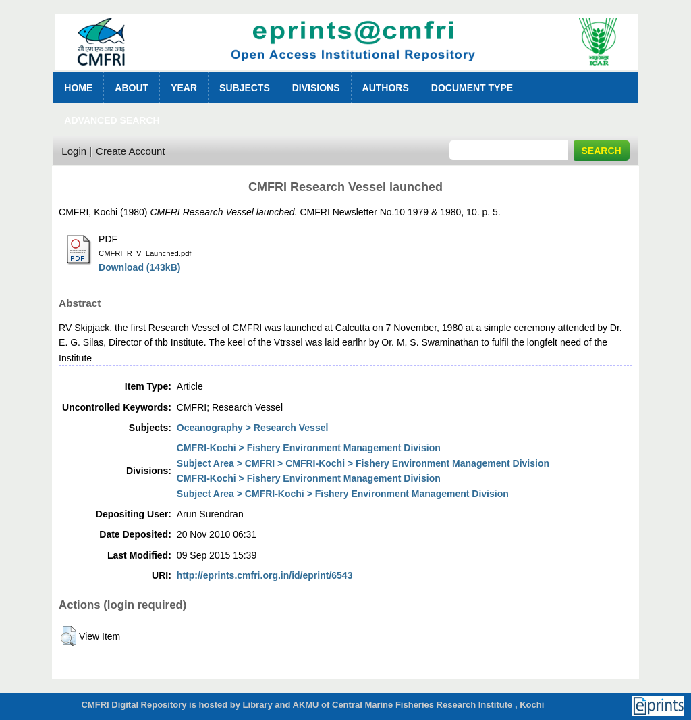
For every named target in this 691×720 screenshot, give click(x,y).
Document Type (472, 87)
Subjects (244, 87)
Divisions (316, 87)
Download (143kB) (139, 267)
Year (184, 87)
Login (73, 151)
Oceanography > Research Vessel (253, 427)
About (131, 87)
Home (78, 87)
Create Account (130, 151)
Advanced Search (111, 120)
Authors (385, 87)
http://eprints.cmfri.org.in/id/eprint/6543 (265, 575)
